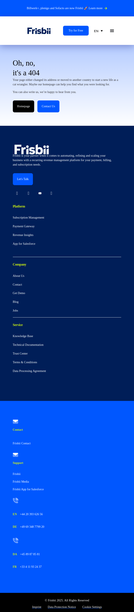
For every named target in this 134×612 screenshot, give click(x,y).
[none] (98, 30)
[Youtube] (40, 193)
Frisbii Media (21, 481)
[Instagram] (28, 193)
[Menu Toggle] (112, 30)
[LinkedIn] (17, 193)
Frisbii (17, 474)
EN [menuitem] (96, 31)
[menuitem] (98, 30)
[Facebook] (51, 193)
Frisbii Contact (22, 443)
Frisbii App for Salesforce (28, 489)
